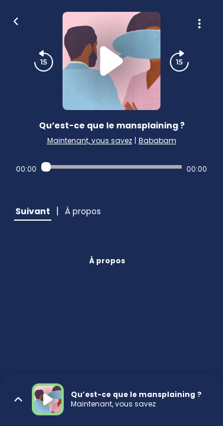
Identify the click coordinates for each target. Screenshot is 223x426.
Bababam (157, 140)
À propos (107, 261)
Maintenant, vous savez (89, 140)
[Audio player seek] (111, 167)
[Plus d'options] (199, 24)
